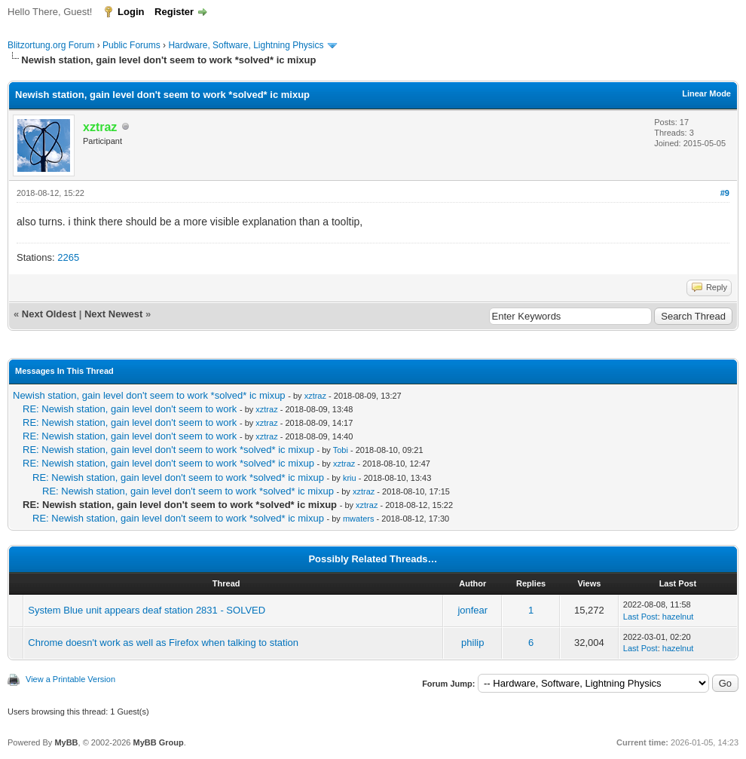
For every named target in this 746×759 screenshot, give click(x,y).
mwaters (359, 518)
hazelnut (678, 616)
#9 (724, 192)
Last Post (640, 616)
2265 (68, 257)
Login (131, 11)
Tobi (340, 449)
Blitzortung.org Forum (51, 45)
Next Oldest (49, 314)
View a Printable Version (70, 679)
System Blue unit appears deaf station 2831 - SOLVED (146, 610)
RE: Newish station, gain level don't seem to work (130, 409)
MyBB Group (158, 742)
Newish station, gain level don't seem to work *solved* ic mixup (149, 395)
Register (174, 11)
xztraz (315, 395)
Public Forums (131, 45)
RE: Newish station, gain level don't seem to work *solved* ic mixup (168, 449)
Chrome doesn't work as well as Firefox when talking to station (163, 642)
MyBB (66, 742)
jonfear (472, 610)
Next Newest (113, 314)
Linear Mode (706, 93)
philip (472, 642)
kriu (349, 477)
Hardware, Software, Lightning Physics (245, 45)
